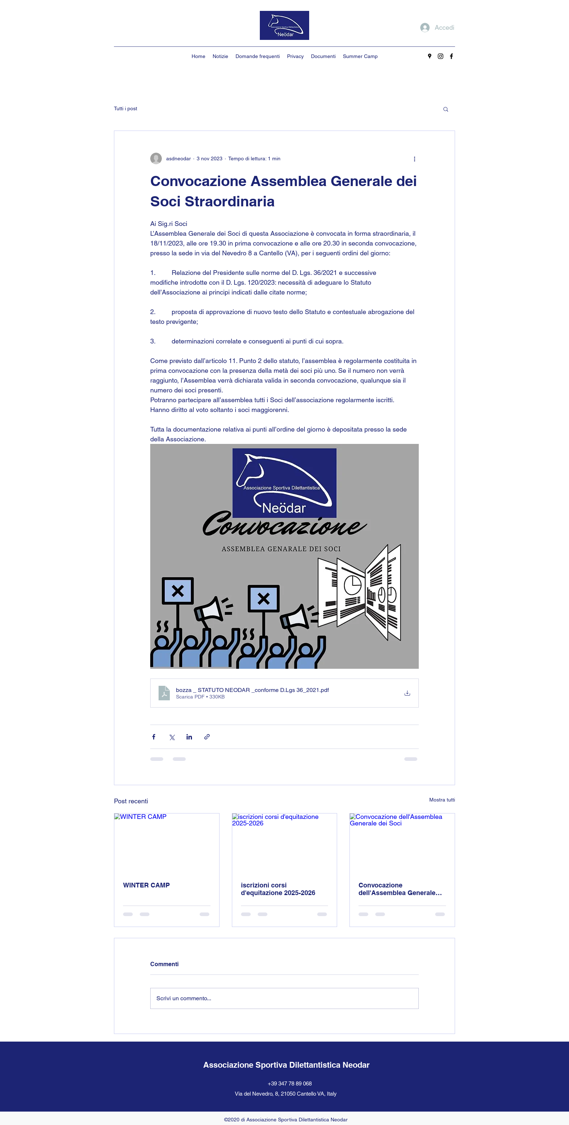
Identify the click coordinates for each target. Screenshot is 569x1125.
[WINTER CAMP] (166, 842)
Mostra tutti (442, 800)
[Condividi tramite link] (207, 736)
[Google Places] (429, 56)
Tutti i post (125, 108)
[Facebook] (451, 56)
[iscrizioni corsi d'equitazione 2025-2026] (284, 842)
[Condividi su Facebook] (153, 736)
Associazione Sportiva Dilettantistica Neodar (286, 1065)
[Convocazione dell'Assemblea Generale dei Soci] (402, 842)
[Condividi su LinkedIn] (189, 736)
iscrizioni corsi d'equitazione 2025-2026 (278, 889)
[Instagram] (440, 56)
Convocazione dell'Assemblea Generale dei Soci (397, 889)
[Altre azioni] (414, 158)
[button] (445, 109)
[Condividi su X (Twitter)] (171, 736)
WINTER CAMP (146, 885)
